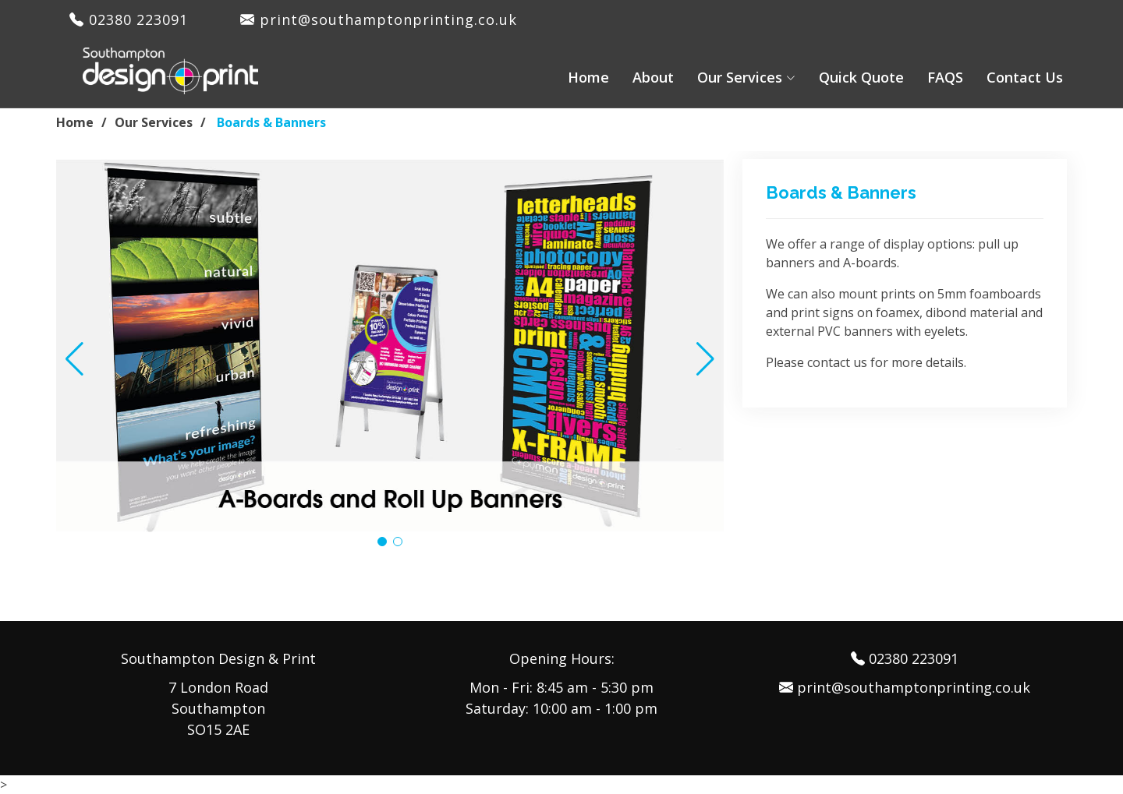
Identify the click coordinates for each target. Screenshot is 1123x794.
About (653, 77)
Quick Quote (861, 77)
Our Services (154, 122)
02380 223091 (135, 19)
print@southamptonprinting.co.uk (378, 19)
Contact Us (1025, 77)
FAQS (945, 77)
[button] (74, 359)
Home (588, 77)
